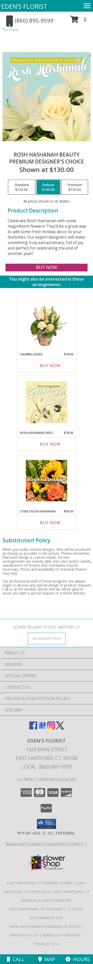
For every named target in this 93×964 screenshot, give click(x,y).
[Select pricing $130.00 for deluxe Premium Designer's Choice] (48, 187)
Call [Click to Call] (15, 959)
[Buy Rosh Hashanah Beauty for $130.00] (46, 267)
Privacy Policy (24, 935)
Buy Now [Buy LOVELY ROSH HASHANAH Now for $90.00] (50, 522)
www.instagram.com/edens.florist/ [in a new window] (45, 844)
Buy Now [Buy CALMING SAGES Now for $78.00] (50, 365)
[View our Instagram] (51, 728)
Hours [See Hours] (77, 959)
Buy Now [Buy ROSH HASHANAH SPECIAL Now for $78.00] (50, 444)
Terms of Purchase (61, 935)
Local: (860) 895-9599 (47, 766)
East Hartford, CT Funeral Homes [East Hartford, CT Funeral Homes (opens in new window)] (40, 883)
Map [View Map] (46, 959)
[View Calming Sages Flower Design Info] (46, 323)
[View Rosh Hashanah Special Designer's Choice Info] (46, 402)
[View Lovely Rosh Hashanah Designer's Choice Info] (46, 481)
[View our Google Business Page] (42, 728)
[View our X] (60, 728)
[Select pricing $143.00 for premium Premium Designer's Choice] (75, 187)
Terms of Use (47, 944)
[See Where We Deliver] (46, 638)
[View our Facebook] (33, 728)
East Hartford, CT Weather (36, 909)
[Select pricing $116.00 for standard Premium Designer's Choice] (21, 187)
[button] (78, 21)
